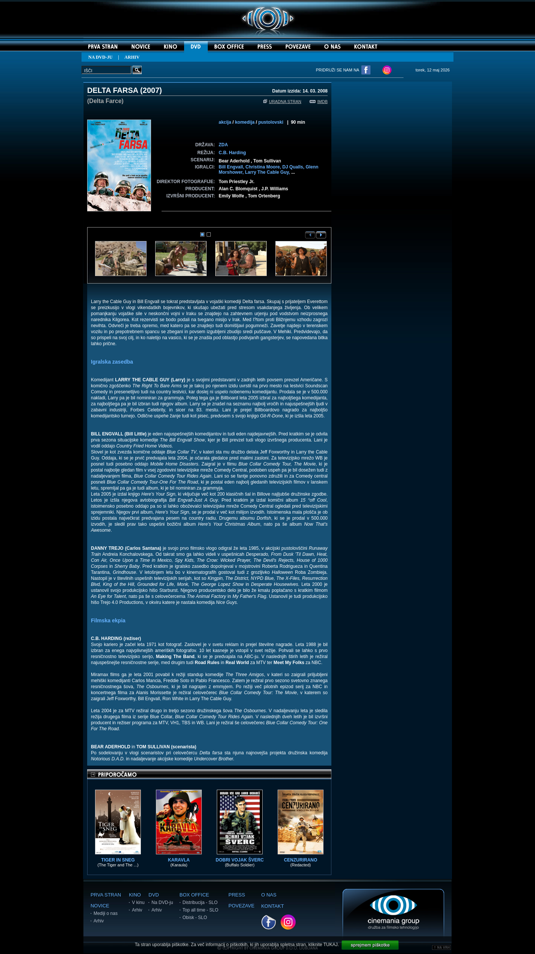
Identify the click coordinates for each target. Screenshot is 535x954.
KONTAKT (272, 906)
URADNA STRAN (282, 101)
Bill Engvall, (232, 167)
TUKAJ (330, 944)
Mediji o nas (106, 913)
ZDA (223, 144)
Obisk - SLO (195, 917)
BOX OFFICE (194, 895)
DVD (153, 895)
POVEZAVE (241, 905)
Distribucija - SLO (200, 902)
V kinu (138, 902)
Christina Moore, (263, 167)
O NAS (268, 895)
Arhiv (99, 921)
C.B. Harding (232, 152)
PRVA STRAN (106, 895)
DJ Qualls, (293, 167)
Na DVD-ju (162, 902)
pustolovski (270, 122)
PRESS (236, 895)
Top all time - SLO (200, 910)
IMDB (319, 101)
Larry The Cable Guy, (268, 172)
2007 (151, 90)
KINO (135, 895)
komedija (244, 122)
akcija (225, 122)
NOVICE (100, 905)
